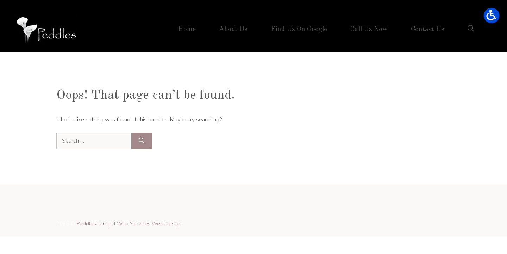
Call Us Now (369, 29)
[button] (471, 29)
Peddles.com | (93, 223)
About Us (233, 29)
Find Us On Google (299, 29)
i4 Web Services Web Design (146, 223)
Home (187, 29)
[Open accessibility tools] (491, 15)
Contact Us (427, 29)
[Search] (141, 141)
